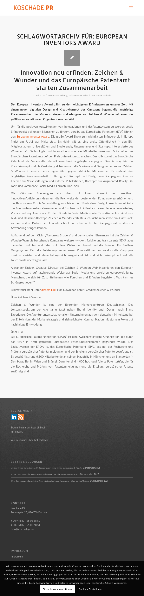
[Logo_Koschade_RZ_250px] (60, 8)
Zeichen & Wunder (78, 95)
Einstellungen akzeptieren (57, 589)
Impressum (17, 556)
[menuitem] (131, 7)
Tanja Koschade (103, 95)
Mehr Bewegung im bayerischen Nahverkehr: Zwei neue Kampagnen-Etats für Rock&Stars (50, 481)
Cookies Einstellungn (90, 589)
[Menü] (131, 7)
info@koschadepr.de (22, 529)
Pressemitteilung (58, 95)
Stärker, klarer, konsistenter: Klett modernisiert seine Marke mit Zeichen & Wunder (46, 468)
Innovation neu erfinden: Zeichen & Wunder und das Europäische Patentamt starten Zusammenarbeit (72, 80)
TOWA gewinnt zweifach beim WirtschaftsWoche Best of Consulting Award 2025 (45, 474)
